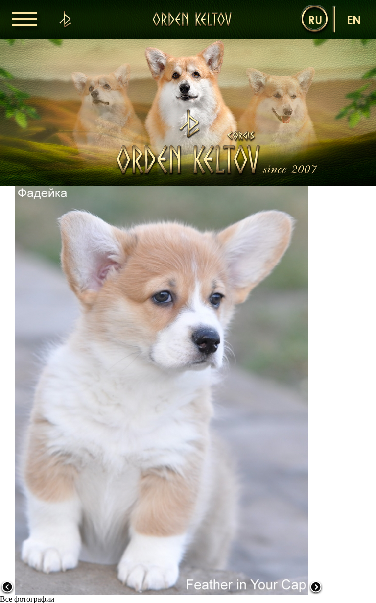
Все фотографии (27, 599)
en (354, 19)
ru (315, 19)
